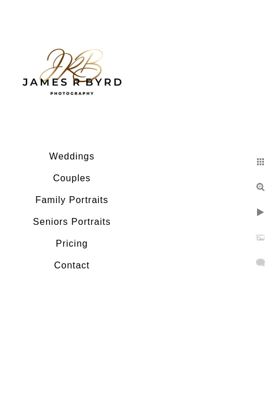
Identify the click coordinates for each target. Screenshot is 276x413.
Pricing (72, 243)
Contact (72, 265)
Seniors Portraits (71, 222)
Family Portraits (71, 200)
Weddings (72, 156)
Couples (72, 178)
